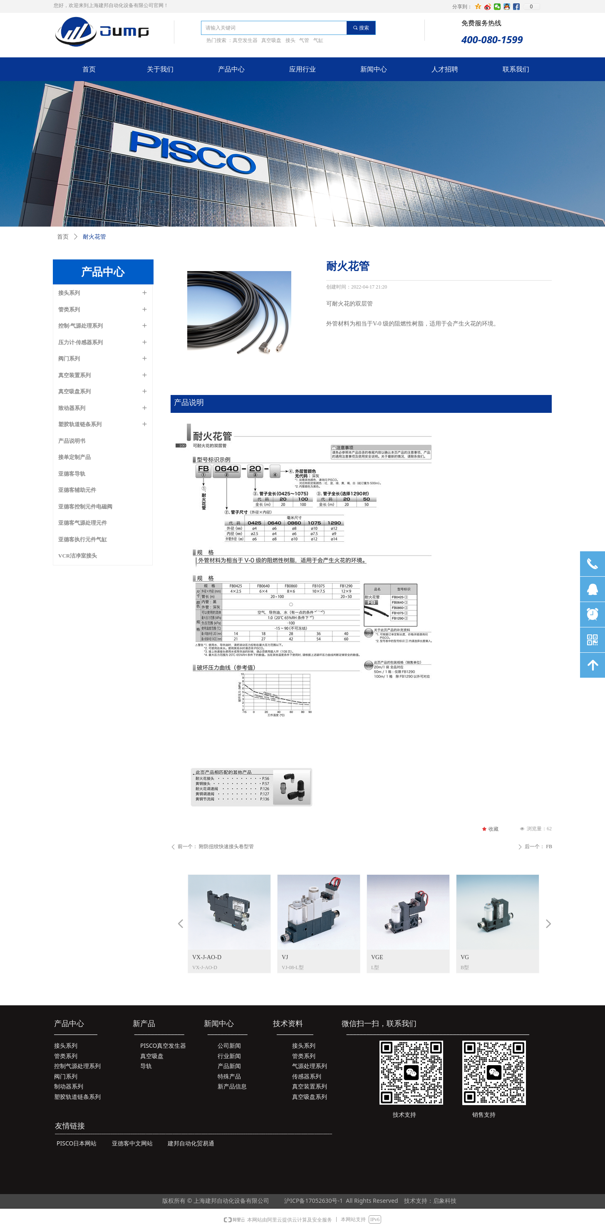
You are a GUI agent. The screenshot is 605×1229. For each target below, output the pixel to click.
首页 (63, 237)
